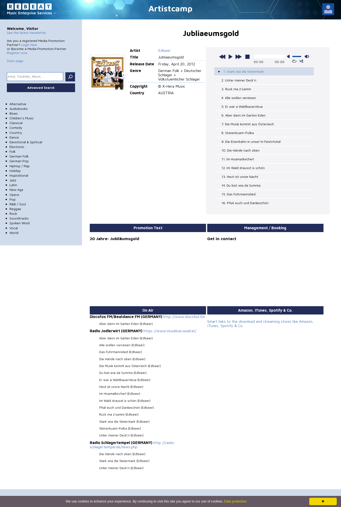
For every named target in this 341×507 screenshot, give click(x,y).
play (230, 56)
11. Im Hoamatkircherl (237, 159)
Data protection (235, 501)
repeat (294, 61)
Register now (17, 53)
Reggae (15, 209)
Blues (13, 113)
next (238, 56)
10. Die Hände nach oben (240, 150)
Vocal (13, 228)
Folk (12, 151)
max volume (307, 56)
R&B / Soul (17, 204)
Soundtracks (19, 218)
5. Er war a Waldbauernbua (242, 106)
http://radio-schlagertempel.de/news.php (132, 444)
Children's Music (21, 118)
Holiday (15, 171)
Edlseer (164, 50)
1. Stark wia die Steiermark (243, 71)
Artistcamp (170, 8)
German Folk (19, 156)
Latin (13, 185)
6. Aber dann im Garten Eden (243, 115)
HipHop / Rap (19, 166)
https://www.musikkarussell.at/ (170, 331)
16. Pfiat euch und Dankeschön (245, 203)
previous (222, 56)
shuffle (301, 61)
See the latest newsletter (26, 33)
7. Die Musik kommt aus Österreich (247, 124)
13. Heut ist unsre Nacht (239, 177)
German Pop (19, 161)
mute (289, 56)
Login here (29, 45)
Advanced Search (40, 88)
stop (247, 56)
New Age (16, 190)
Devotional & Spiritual (25, 142)
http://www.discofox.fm (184, 316)
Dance (14, 137)
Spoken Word (19, 223)
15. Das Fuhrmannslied (238, 194)
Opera (14, 195)
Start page (15, 61)
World (13, 233)
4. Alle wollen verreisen (238, 98)
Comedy (15, 128)
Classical (15, 123)
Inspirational (18, 175)
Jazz (12, 180)
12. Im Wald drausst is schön (243, 168)
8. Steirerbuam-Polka (237, 133)
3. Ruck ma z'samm (236, 89)
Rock (13, 213)
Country (15, 132)
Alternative (17, 104)
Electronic (16, 147)
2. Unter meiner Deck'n (238, 80)
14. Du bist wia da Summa (240, 185)
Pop (12, 199)
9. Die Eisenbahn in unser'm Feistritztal (251, 141)
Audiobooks (18, 109)
